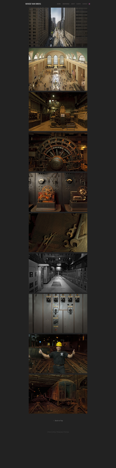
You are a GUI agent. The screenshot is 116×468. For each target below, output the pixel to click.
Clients (78, 4)
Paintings (66, 4)
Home (59, 4)
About (73, 4)
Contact (84, 4)
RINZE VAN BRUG (33, 4)
